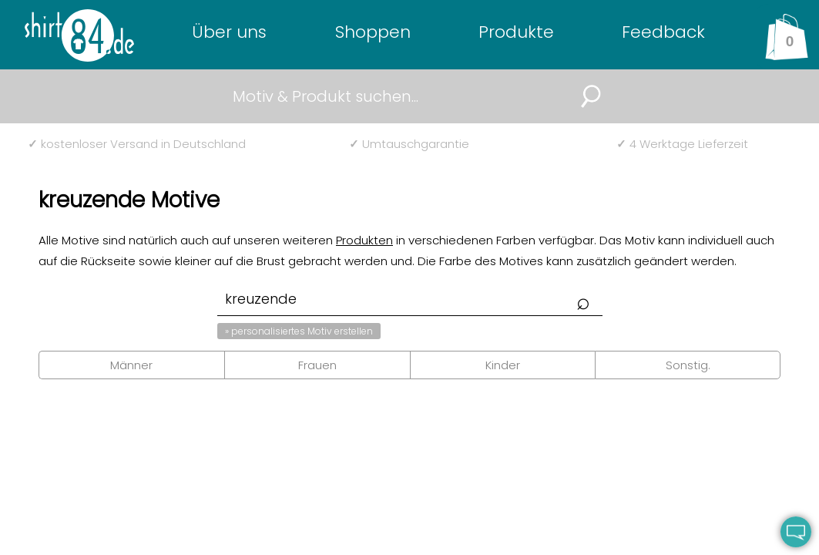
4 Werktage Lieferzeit (682, 144)
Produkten (364, 240)
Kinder (502, 365)
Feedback (663, 32)
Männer (131, 365)
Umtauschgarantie (409, 144)
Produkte (516, 32)
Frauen (317, 365)
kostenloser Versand (137, 144)
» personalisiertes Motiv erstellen (299, 331)
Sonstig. (688, 365)
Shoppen (373, 32)
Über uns (229, 32)
